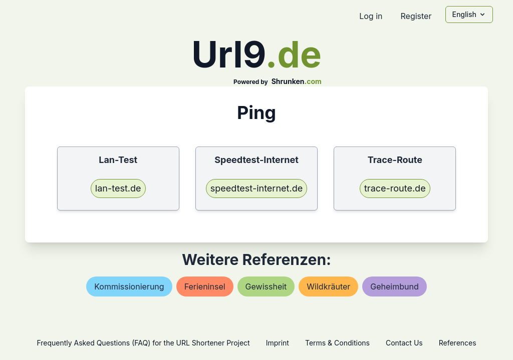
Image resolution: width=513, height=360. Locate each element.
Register (415, 16)
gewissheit (266, 287)
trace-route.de (395, 188)
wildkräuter (328, 287)
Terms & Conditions (337, 342)
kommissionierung (129, 287)
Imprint (277, 342)
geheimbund (394, 287)
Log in (370, 16)
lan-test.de (118, 188)
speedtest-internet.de (256, 188)
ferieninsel (204, 287)
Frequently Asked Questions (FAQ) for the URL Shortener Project (143, 342)
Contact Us (404, 342)
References (457, 342)
